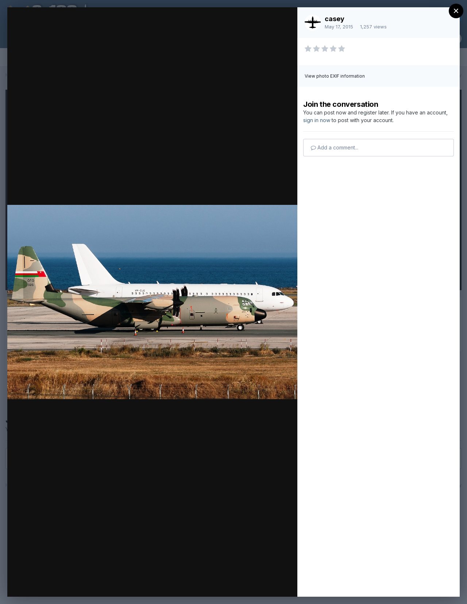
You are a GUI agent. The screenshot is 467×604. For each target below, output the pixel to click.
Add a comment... (334, 147)
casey (334, 19)
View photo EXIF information (335, 76)
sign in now (316, 120)
